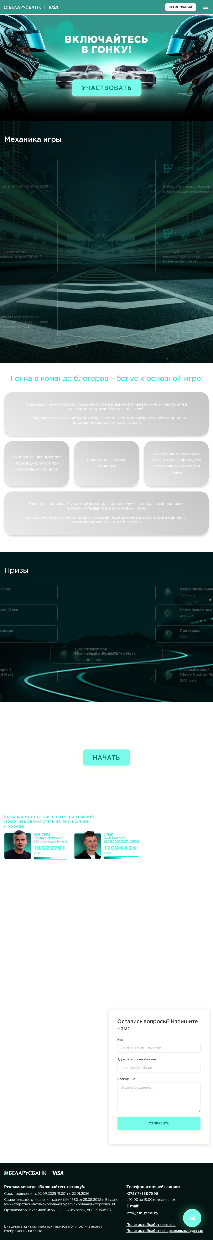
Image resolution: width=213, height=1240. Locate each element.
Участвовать (106, 87)
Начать (106, 757)
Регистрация (180, 7)
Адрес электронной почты (136, 1059)
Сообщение (126, 1079)
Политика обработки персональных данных (164, 1231)
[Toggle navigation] (206, 7)
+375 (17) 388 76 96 (142, 1193)
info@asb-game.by (142, 1213)
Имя (120, 1039)
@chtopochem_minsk (122, 841)
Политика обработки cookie (151, 1225)
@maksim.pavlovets (50, 841)
